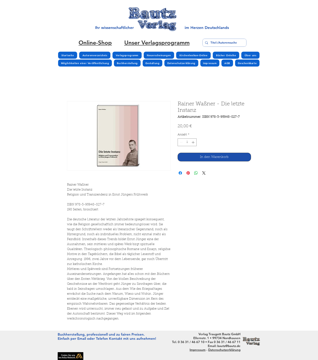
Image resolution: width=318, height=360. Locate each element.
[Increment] (193, 142)
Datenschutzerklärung (224, 350)
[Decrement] (180, 142)
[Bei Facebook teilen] (180, 172)
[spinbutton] (187, 142)
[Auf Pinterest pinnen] (188, 172)
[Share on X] (203, 172)
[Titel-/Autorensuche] (224, 42)
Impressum (198, 350)
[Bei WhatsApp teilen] (196, 172)
